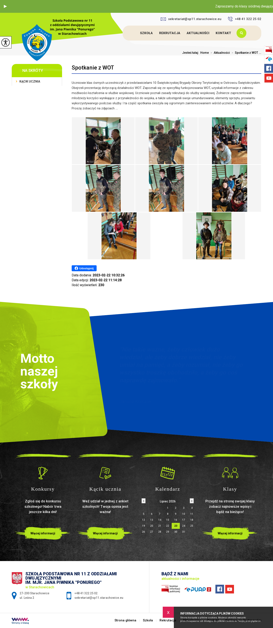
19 (143, 525)
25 (191, 525)
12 (143, 519)
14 (159, 519)
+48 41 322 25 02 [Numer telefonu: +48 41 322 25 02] (85, 593)
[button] (5, 6)
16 (175, 519)
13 (151, 519)
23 (175, 525)
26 (143, 531)
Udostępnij (84, 268)
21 (159, 525)
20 (151, 525)
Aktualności (198, 33)
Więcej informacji (42, 533)
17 (183, 519)
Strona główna (133, 33)
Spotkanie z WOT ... (245, 52)
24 (183, 525)
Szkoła (146, 33)
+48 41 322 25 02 (244, 19)
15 (167, 519)
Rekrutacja (169, 33)
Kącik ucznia (29, 81)
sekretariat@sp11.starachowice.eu (191, 19)
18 (191, 519)
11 (191, 513)
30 (175, 531)
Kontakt (223, 33)
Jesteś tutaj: (191, 52)
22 (167, 525)
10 (183, 513)
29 (167, 531)
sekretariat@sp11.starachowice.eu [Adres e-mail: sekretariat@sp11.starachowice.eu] (98, 597)
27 (151, 531)
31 (183, 531)
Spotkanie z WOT (93, 67)
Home (204, 52)
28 (159, 531)
